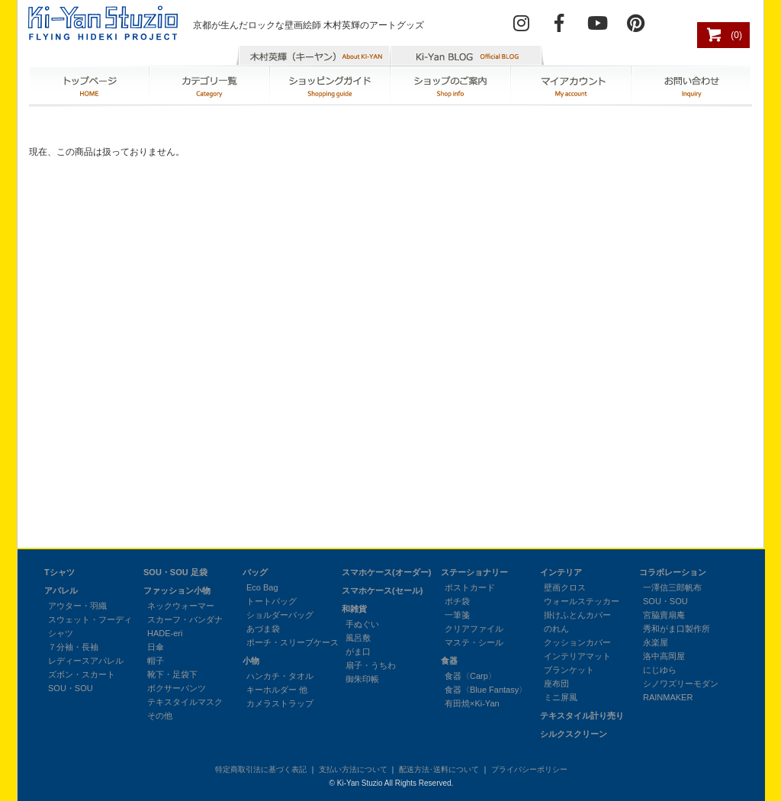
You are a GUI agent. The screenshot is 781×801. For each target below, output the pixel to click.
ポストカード (470, 587)
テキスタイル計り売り (582, 715)
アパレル (61, 590)
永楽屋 (655, 642)
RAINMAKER (668, 697)
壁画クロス (565, 587)
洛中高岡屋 (664, 656)
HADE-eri (164, 633)
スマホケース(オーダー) (386, 572)
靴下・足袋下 (172, 674)
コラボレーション (672, 572)
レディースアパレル (86, 660)
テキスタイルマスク (185, 701)
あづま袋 (263, 628)
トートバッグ (271, 601)
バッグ (255, 572)
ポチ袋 (457, 601)
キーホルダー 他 (276, 689)
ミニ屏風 (560, 697)
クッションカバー (577, 642)
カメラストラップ (279, 703)
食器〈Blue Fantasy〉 (486, 689)
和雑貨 (354, 608)
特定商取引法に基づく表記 (261, 769)
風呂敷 (358, 637)
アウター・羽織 (77, 605)
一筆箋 (457, 614)
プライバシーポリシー (529, 769)
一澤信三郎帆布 (672, 587)
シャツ (60, 633)
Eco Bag (262, 587)
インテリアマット (577, 656)
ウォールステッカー (581, 601)
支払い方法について (353, 769)
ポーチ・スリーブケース (292, 642)
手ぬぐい (362, 624)
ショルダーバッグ (279, 614)
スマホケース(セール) (382, 590)
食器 (449, 660)
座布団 (556, 683)
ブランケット (569, 669)
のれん (556, 628)
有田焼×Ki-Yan (472, 703)
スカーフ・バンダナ (185, 619)
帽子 (155, 660)
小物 (251, 660)
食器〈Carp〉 (471, 675)
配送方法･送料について (439, 769)
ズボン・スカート (81, 674)
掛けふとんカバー (577, 614)
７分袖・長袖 (73, 646)
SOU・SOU (70, 688)
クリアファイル (474, 628)
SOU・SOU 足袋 (175, 572)
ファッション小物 (177, 590)
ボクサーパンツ (176, 688)
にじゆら (660, 669)
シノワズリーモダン (680, 683)
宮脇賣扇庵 (664, 614)
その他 (159, 715)
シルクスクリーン (573, 733)
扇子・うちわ (371, 665)
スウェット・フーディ (90, 619)
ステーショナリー (474, 572)
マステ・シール (474, 642)
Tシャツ (59, 572)
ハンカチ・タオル (279, 675)
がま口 (358, 651)
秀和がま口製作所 (676, 628)
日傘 (155, 646)
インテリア (561, 572)
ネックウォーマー (180, 605)
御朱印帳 (362, 679)
